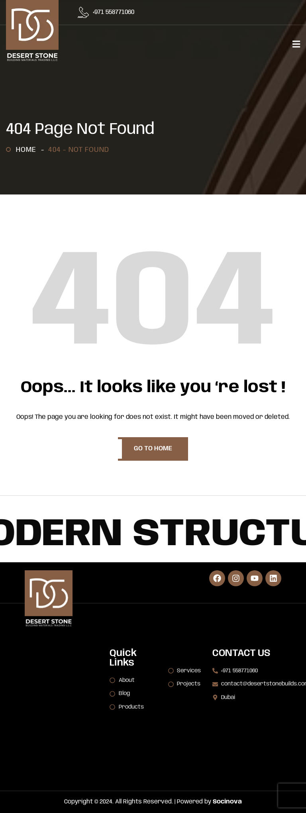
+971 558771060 (113, 12)
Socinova (227, 802)
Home (28, 149)
